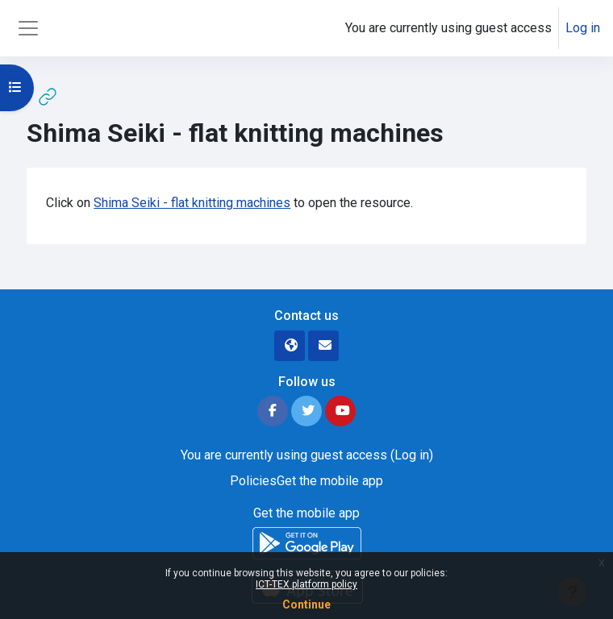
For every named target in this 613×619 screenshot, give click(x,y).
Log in (582, 27)
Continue (306, 604)
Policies (253, 480)
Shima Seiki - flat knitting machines (192, 202)
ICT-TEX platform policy (306, 584)
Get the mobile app (330, 480)
